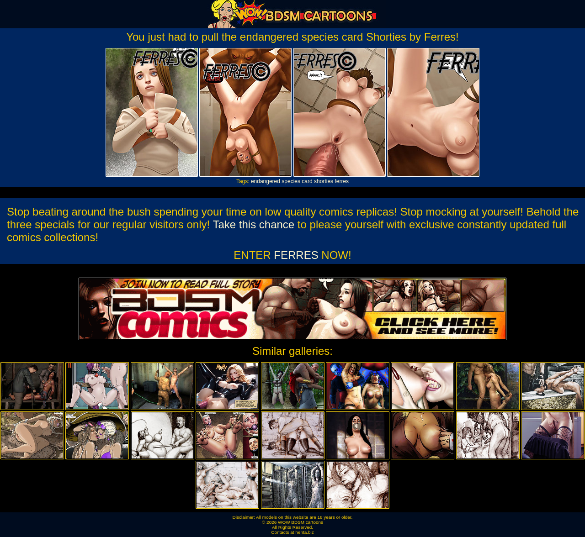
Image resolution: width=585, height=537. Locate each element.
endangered (265, 181)
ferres (342, 181)
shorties (323, 181)
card (307, 181)
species (291, 181)
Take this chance (253, 224)
